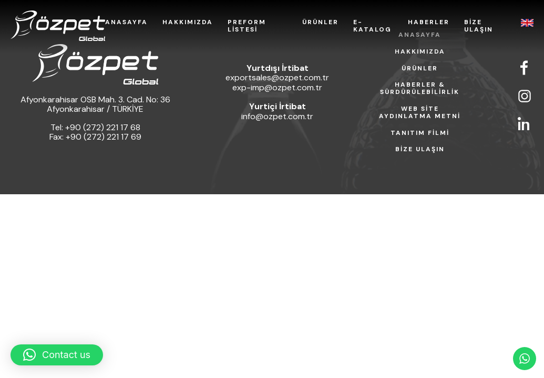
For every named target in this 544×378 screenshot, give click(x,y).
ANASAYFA (126, 22)
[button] (57, 354)
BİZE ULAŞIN (478, 26)
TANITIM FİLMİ (420, 133)
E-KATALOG (372, 26)
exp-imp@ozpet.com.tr (277, 87)
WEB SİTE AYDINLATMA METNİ (419, 113)
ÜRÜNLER (320, 22)
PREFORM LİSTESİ (247, 26)
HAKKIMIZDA (187, 22)
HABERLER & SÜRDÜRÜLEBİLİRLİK (419, 88)
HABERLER (428, 22)
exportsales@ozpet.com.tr (277, 77)
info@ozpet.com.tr (277, 116)
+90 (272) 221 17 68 (102, 127)
